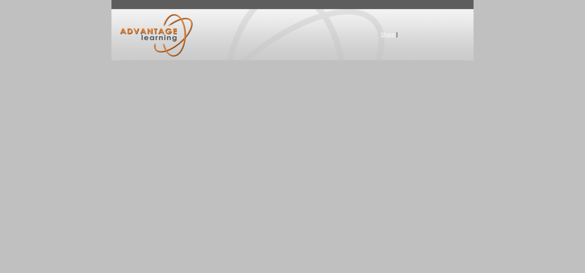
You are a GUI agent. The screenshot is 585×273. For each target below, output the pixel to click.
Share (388, 34)
